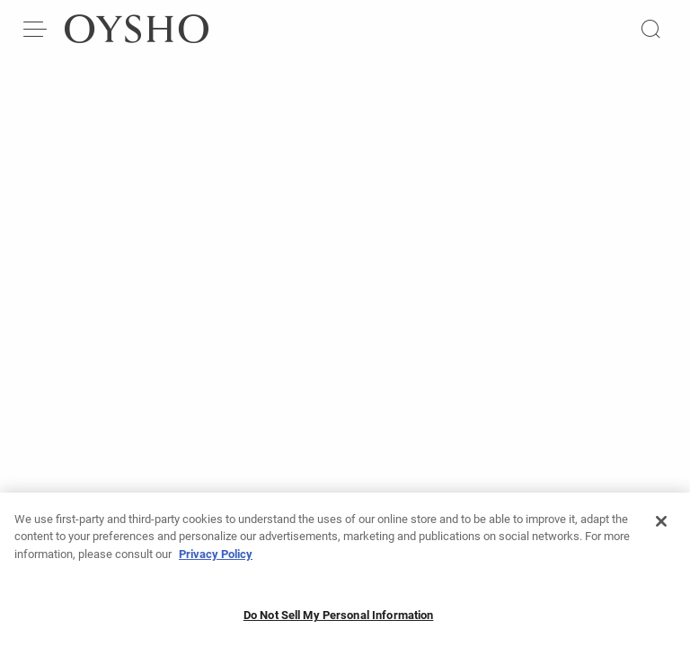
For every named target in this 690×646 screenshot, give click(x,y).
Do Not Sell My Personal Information (338, 619)
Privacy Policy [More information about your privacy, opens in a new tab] (215, 558)
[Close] (661, 526)
